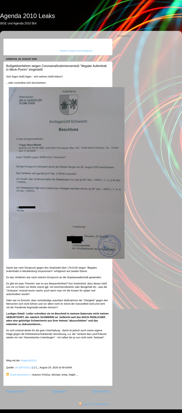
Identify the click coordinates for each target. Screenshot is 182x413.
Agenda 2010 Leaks (27, 15)
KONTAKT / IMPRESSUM (95, 404)
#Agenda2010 (28, 360)
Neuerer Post (15, 391)
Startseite (58, 391)
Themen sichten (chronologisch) (75, 50)
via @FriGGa (22, 367)
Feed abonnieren (19, 374)
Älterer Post (100, 391)
